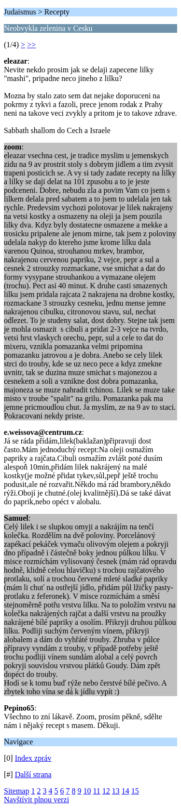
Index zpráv (33, 758)
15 (135, 791)
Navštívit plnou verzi (36, 799)
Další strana (33, 774)
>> (31, 44)
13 (116, 791)
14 (125, 791)
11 (96, 791)
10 (87, 791)
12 (106, 791)
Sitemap (16, 791)
